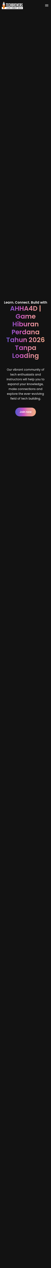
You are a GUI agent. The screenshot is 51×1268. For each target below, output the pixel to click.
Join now (26, 412)
